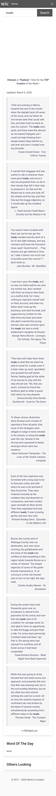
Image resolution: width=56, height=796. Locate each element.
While (14, 674)
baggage (31, 171)
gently (14, 515)
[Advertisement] (28, 48)
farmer (14, 376)
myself (35, 299)
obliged (15, 431)
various (24, 417)
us (41, 141)
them (33, 182)
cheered (15, 494)
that (38, 137)
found (19, 490)
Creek (23, 637)
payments (16, 615)
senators (15, 449)
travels (19, 185)
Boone (14, 538)
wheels (18, 196)
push (25, 258)
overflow (28, 644)
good (19, 178)
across (20, 647)
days (31, 633)
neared (21, 134)
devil (37, 237)
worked (37, 288)
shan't (37, 362)
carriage (29, 622)
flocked (21, 421)
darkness (33, 688)
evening (26, 105)
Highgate (30, 134)
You (13, 230)
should (19, 383)
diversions (34, 417)
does (15, 369)
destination (17, 545)
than (30, 119)
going (30, 674)
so (38, 182)
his (17, 126)
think (19, 262)
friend (33, 387)
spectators (16, 424)
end (26, 108)
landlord (15, 391)
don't (13, 262)
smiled (38, 501)
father (36, 116)
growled (20, 373)
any (43, 240)
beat (38, 310)
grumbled (40, 369)
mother (18, 288)
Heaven (15, 251)
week (33, 365)
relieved (32, 251)
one (19, 105)
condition (16, 622)
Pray (43, 248)
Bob (18, 685)
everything (32, 556)
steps (28, 141)
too (24, 288)
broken (35, 703)
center (14, 563)
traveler (37, 574)
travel (21, 365)
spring (26, 640)
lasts (32, 112)
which (14, 487)
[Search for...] (20, 13)
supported (16, 314)
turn (21, 578)
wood (32, 615)
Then (13, 508)
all (33, 376)
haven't (19, 230)
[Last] (35, 730)
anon (27, 144)
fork (26, 574)
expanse (36, 699)
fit (35, 619)
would (16, 203)
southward (16, 703)
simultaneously (19, 710)
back (37, 123)
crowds (35, 421)
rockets (36, 706)
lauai (9, 751)
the (21, 108)
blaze (18, 706)
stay (30, 380)
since (37, 178)
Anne (39, 674)
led (33, 487)
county (26, 538)
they (26, 185)
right (32, 578)
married (26, 321)
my (30, 116)
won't (13, 387)
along (31, 435)
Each (13, 476)
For (20, 633)
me (12, 119)
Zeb (31, 189)
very (30, 515)
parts (34, 424)
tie (43, 479)
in (31, 105)
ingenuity (16, 567)
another (18, 258)
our (36, 542)
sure (43, 681)
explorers (33, 476)
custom (24, 126)
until (35, 380)
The (31, 126)
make (29, 358)
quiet (13, 130)
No (31, 383)
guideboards (31, 549)
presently (31, 681)
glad (29, 376)
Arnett (38, 505)
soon (30, 369)
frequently (16, 608)
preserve (18, 189)
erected (41, 431)
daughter (29, 332)
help (23, 137)
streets (21, 435)
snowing (39, 512)
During (14, 604)
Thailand (24, 80)
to (19, 174)
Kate (41, 629)
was (13, 126)
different (15, 512)
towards (15, 108)
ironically (24, 494)
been (26, 230)
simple (38, 563)
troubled (33, 230)
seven (42, 112)
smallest (36, 203)
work (28, 192)
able (13, 365)
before (33, 285)
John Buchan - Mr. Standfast (31, 266)
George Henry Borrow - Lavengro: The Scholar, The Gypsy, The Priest (29, 339)
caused (15, 644)
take (22, 203)
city (22, 439)
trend (17, 553)
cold (35, 515)
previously (39, 633)
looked (35, 144)
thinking (31, 137)
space (14, 207)
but (23, 233)
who (22, 324)
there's (26, 255)
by (31, 494)
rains (32, 640)
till (37, 112)
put (17, 200)
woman (15, 324)
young (38, 321)
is (16, 640)
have (28, 244)
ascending (33, 710)
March (36, 105)
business (15, 310)
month (38, 108)
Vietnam (12, 80)
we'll (22, 244)
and (26, 116)
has (30, 233)
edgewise (36, 200)
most (13, 428)
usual (36, 119)
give (36, 629)
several (27, 706)
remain (18, 119)
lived (41, 292)
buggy (27, 200)
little (13, 317)
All (43, 696)
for (30, 296)
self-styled (34, 373)
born (19, 281)
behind (35, 141)
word (37, 696)
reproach (27, 299)
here (19, 358)
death (41, 442)
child (25, 296)
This (14, 358)
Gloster (41, 332)
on (12, 303)
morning (15, 549)
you (21, 251)
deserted (35, 497)
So (27, 189)
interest (25, 563)
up (26, 203)
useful (14, 174)
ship (13, 383)
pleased (35, 394)
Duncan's (18, 483)
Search (44, 13)
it (41, 178)
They (30, 490)
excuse (20, 380)
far (41, 182)
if (43, 365)
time (41, 251)
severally (21, 505)
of (30, 108)
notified (15, 556)
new (19, 240)
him (13, 123)
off (42, 192)
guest (40, 391)
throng (14, 442)
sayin (20, 248)
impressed (24, 571)
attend (28, 611)
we (15, 134)
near (13, 439)
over (42, 144)
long (27, 292)
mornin (36, 258)
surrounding (21, 688)
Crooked (15, 637)
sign (42, 578)
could (14, 137)
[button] (52, 4)
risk (43, 255)
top (33, 196)
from (25, 424)
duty (42, 185)
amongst (15, 446)
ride (23, 174)
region (14, 560)
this (30, 258)
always (14, 141)
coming (15, 574)
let (41, 116)
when (14, 112)
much (37, 255)
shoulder (19, 148)
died (20, 306)
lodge (25, 431)
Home (14, 3)
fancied (15, 678)
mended (21, 237)
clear (21, 369)
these (17, 417)
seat (32, 538)
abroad (42, 130)
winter (25, 604)
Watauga (15, 542)
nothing (15, 299)
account (24, 303)
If (35, 571)
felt (30, 185)
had (13, 182)
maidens (15, 497)
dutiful (19, 296)
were (42, 126)
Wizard (14, 192)
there (24, 130)
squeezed (29, 442)
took (28, 123)
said (26, 696)
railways (31, 240)
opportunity (39, 626)
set (20, 192)
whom (19, 394)
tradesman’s (17, 332)
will (24, 358)
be (42, 362)
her (41, 685)
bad (23, 362)
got (34, 233)
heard (22, 141)
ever (18, 144)
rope (36, 479)
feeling (22, 376)
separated (27, 508)
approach (16, 681)
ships (23, 714)
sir (12, 255)
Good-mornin (30, 248)
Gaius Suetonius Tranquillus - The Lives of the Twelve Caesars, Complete (29, 457)
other (17, 692)
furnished (16, 479)
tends (21, 560)
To (12, 417)
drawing (29, 685)
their (23, 171)
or (27, 435)
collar (26, 483)
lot (12, 240)
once (16, 699)
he (26, 233)
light (24, 240)
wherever (32, 174)
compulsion (17, 501)
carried (16, 171)
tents (33, 431)
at (35, 332)
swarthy (27, 699)
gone (24, 608)
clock (20, 116)
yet (37, 134)
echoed (22, 387)
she (23, 317)
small (36, 328)
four (25, 476)
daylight (25, 112)
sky (24, 703)
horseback (16, 611)
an (15, 380)
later (25, 119)
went (28, 310)
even (39, 365)
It (11, 171)
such (27, 421)
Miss (32, 505)
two (36, 446)
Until (14, 105)
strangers (29, 428)
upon (25, 281)
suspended (17, 651)
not (19, 137)
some (27, 567)
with (42, 119)
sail (25, 383)
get (25, 251)
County (24, 542)
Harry (32, 604)
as (42, 123)
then (22, 123)
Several (29, 439)
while (41, 376)
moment (15, 244)
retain (31, 391)
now (43, 615)
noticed (34, 692)
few (35, 130)
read (13, 581)
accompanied (23, 182)
